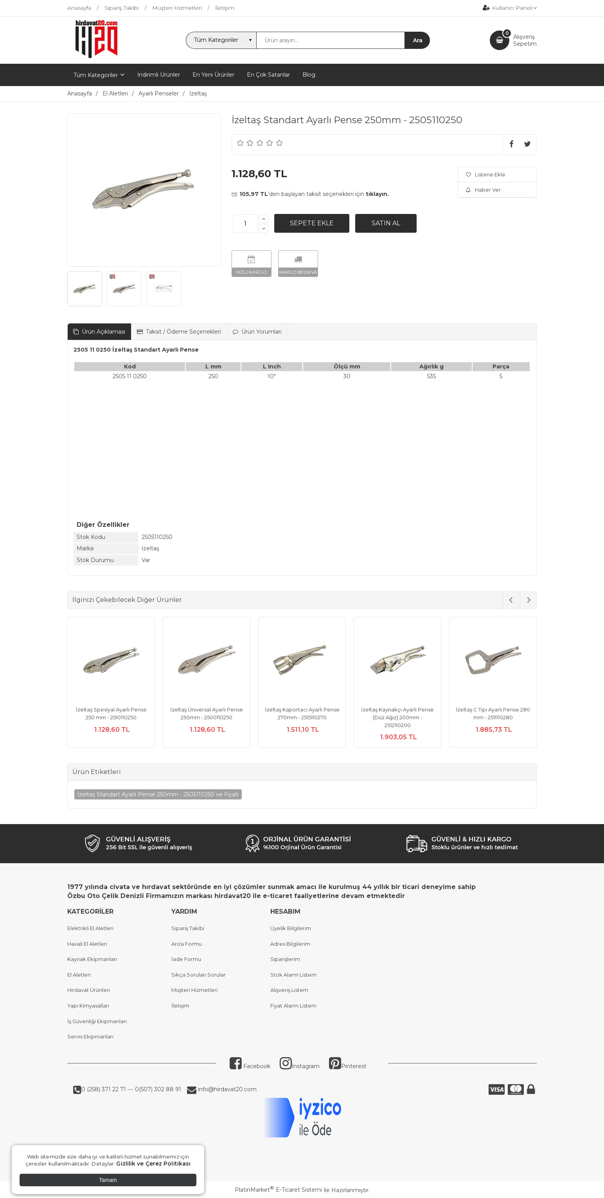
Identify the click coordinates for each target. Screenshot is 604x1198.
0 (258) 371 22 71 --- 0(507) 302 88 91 (131, 1089)
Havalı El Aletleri (87, 944)
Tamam (108, 1180)
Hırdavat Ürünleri (88, 990)
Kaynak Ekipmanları (92, 959)
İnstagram (300, 1066)
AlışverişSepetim (525, 40)
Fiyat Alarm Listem (293, 1005)
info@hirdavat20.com (226, 1089)
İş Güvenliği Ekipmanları (97, 1021)
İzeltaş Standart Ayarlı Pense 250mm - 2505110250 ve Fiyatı (158, 794)
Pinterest (348, 1066)
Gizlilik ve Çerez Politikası (153, 1163)
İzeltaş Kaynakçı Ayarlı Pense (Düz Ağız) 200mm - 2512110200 (397, 717)
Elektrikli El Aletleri (90, 928)
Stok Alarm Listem (293, 975)
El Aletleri (79, 975)
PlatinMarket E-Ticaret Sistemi (278, 1189)
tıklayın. (377, 194)
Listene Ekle (485, 174)
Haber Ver (483, 190)
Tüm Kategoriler (96, 75)
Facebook (250, 1066)
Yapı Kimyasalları (88, 1005)
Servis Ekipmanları (90, 1036)
